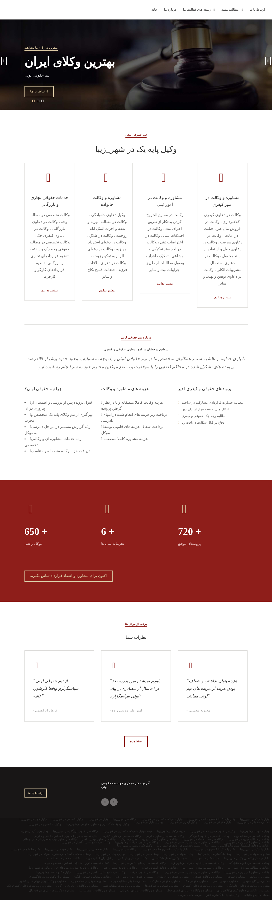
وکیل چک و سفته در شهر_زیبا (53, 872)
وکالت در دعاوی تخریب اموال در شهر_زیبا (100, 872)
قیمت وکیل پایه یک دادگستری (169, 858)
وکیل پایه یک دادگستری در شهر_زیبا (214, 849)
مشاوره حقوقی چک (196, 881)
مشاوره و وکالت (260, 876)
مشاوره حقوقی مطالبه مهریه (128, 881)
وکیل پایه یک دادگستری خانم (222, 895)
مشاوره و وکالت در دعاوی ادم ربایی (141, 890)
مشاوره (136, 741)
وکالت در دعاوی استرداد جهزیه (160, 867)
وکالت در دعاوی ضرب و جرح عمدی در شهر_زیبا (191, 872)
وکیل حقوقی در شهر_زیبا (178, 854)
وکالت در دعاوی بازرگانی (132, 858)
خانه (154, 9)
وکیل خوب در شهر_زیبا (58, 849)
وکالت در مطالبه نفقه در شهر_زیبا (202, 867)
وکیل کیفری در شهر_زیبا (144, 854)
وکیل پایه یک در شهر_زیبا (255, 849)
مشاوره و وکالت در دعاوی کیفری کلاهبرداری (243, 890)
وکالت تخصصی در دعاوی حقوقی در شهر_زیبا (197, 863)
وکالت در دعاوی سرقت (144, 872)
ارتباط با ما (257, 9)
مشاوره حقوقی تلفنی (225, 881)
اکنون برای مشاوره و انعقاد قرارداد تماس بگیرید (68, 576)
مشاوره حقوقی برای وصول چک (134, 876)
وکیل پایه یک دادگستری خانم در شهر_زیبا (165, 849)
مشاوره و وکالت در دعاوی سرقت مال (51, 890)
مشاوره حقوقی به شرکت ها (161, 885)
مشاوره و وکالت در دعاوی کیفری (203, 885)
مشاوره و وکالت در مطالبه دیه (97, 890)
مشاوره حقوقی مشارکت (165, 881)
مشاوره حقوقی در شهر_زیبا (253, 854)
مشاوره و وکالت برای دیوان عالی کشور (42, 881)
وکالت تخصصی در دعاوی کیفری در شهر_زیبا (139, 863)
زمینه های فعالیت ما (196, 9)
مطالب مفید (230, 9)
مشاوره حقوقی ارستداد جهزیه (88, 881)
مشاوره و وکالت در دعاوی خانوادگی (248, 885)
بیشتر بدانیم (49, 290)
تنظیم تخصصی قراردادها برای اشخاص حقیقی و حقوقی (76, 863)
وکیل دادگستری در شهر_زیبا (215, 854)
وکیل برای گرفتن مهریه (99, 858)
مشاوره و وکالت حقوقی (207, 876)
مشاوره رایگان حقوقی (256, 881)
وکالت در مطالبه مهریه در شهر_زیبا (249, 867)
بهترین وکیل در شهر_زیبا (110, 854)
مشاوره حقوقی (236, 876)
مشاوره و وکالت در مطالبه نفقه (121, 885)
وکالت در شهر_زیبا (124, 849)
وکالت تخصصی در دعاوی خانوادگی (249, 863)
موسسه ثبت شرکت (189, 895)
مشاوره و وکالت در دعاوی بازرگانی (77, 885)
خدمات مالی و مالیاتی (257, 895)
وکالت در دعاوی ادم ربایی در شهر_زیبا (247, 872)
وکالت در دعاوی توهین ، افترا (120, 867)
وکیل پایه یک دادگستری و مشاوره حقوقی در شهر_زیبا (59, 854)
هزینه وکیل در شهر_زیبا (205, 858)
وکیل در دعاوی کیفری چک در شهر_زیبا (247, 858)
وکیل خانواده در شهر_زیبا (25, 849)
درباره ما (170, 9)
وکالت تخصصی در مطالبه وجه (63, 858)
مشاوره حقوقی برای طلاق (173, 876)
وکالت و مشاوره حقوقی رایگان (92, 876)
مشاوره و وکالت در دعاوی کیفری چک (29, 885)
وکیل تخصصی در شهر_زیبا (93, 849)
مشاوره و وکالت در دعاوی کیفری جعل (189, 890)
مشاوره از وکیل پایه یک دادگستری (49, 876)
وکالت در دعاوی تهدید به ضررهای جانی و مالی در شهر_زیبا (63, 867)
